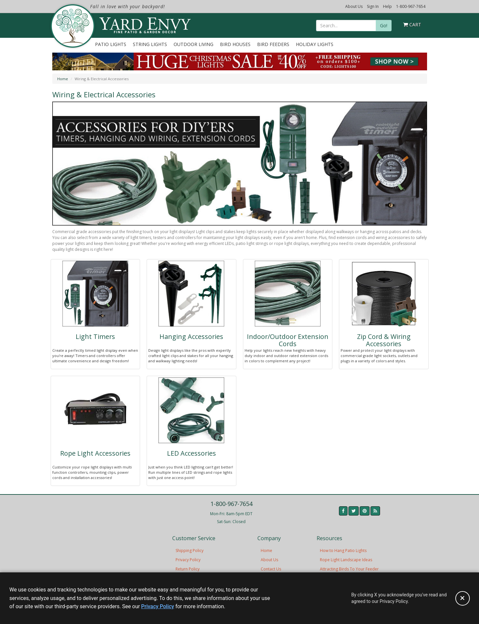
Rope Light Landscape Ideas (346, 560)
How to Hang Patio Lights (343, 550)
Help (387, 6)
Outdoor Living (193, 44)
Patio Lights (110, 44)
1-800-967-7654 (410, 6)
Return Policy (188, 569)
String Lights (150, 44)
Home (62, 78)
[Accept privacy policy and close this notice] (462, 598)
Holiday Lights (314, 44)
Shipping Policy (190, 550)
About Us (354, 6)
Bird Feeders (273, 44)
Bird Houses (235, 44)
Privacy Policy (188, 560)
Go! (383, 25)
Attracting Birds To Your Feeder (349, 569)
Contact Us (271, 569)
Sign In (373, 6)
